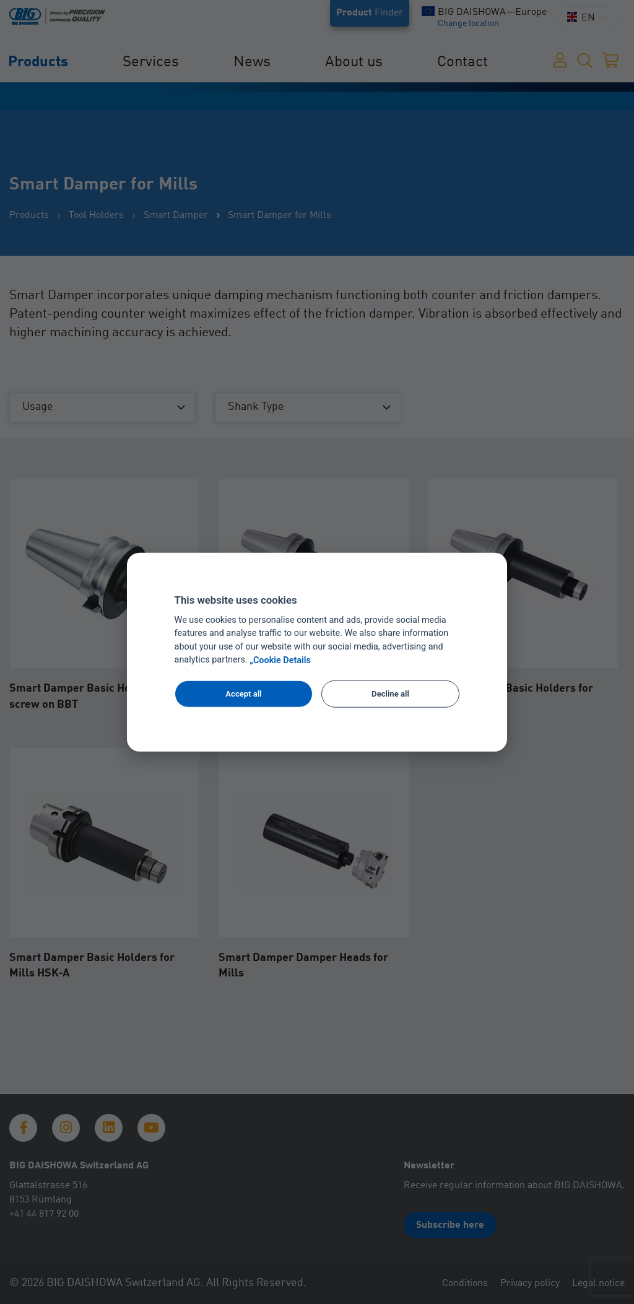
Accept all (243, 693)
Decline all (390, 693)
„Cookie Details (280, 660)
